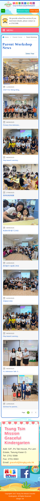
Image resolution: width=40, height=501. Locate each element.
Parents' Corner (17, 37)
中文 (3, 11)
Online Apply (34, 11)
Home (7, 37)
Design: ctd (20, 499)
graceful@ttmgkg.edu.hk (22, 462)
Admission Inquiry (23, 11)
